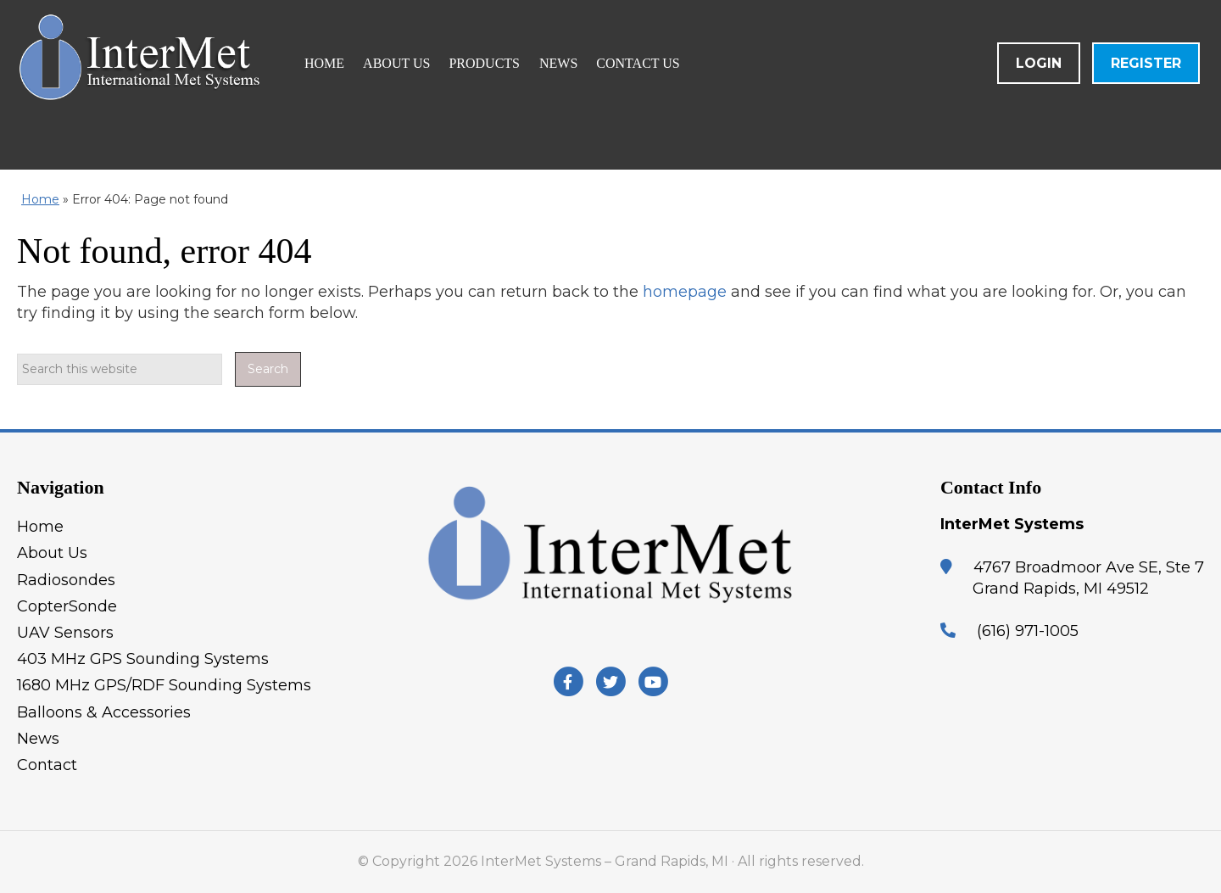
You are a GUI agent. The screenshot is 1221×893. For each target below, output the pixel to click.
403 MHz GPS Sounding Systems (143, 659)
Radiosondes (66, 580)
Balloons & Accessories (104, 712)
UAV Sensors (65, 632)
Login (1039, 63)
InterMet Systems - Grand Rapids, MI (216, 85)
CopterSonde (67, 606)
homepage (685, 291)
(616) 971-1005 (1028, 631)
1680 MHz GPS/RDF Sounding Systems (164, 685)
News (38, 738)
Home (40, 199)
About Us (52, 553)
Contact (47, 765)
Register (1146, 63)
